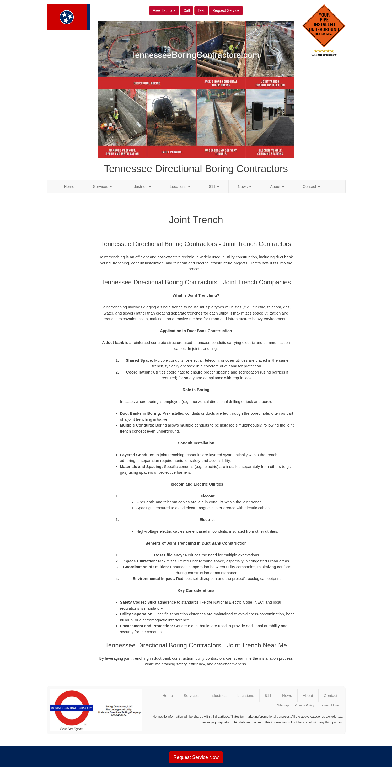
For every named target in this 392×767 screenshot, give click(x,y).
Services (102, 186)
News (244, 186)
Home (69, 186)
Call (187, 10)
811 (214, 186)
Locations (180, 186)
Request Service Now (196, 757)
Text (201, 10)
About (277, 186)
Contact (311, 186)
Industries (140, 186)
